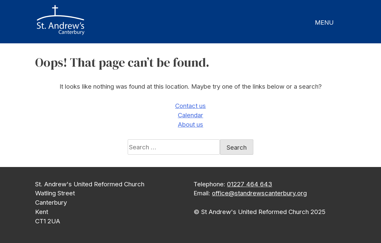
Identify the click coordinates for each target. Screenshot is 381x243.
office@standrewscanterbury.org (259, 193)
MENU (324, 22)
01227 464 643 (249, 184)
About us (190, 124)
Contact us (190, 105)
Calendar (190, 115)
